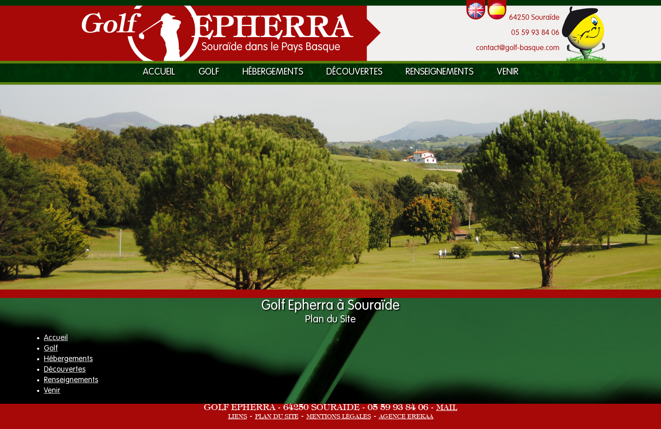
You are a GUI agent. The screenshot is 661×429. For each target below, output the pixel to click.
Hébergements (272, 72)
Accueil (159, 72)
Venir (508, 72)
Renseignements (439, 72)
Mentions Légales (338, 417)
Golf (209, 72)
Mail (446, 408)
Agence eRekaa (406, 417)
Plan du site (276, 417)
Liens (237, 417)
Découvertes (354, 72)
